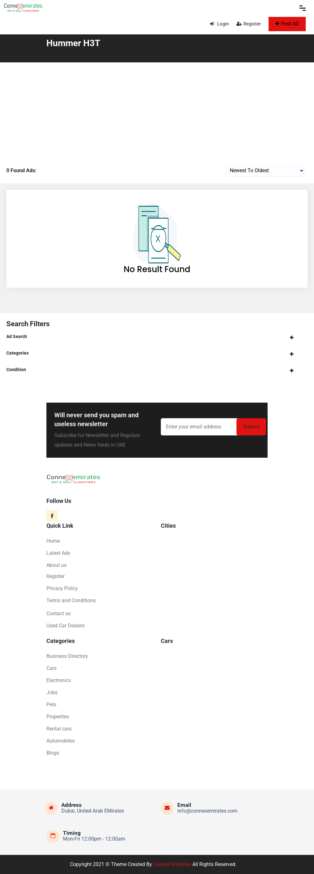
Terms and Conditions (71, 600)
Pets (51, 704)
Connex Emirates (172, 864)
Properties (57, 717)
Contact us (58, 613)
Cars (51, 668)
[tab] (157, 336)
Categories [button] (17, 353)
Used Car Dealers (65, 626)
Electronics (58, 680)
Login (219, 24)
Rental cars (59, 729)
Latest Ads (58, 553)
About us (56, 565)
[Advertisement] (157, 110)
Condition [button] (16, 369)
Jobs (52, 692)
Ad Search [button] (16, 336)
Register (248, 24)
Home (53, 541)
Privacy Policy (62, 588)
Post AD (287, 24)
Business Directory (67, 656)
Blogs (52, 753)
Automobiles (60, 741)
